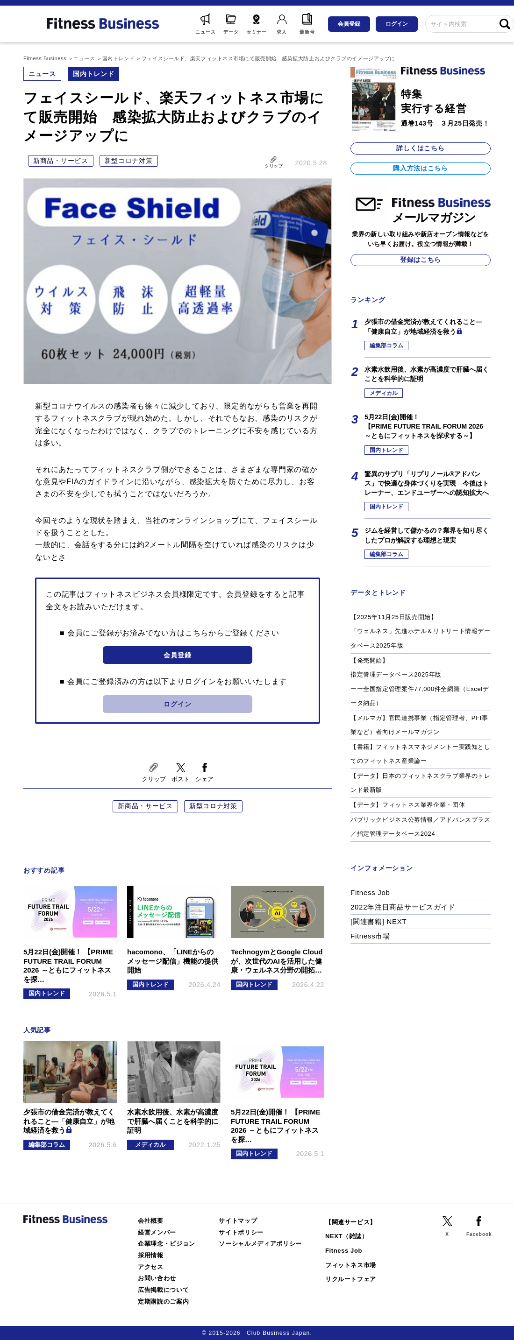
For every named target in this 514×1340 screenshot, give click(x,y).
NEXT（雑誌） (346, 1236)
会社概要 (151, 1220)
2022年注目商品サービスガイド (403, 907)
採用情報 (151, 1255)
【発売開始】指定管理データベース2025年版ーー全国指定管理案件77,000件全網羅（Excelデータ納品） (419, 682)
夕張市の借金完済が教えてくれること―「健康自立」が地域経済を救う (423, 326)
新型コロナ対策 (129, 160)
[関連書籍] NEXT (378, 921)
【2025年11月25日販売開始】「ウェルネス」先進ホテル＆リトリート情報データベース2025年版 (420, 631)
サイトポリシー (241, 1232)
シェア (204, 779)
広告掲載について (163, 1289)
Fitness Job (370, 892)
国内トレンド (93, 74)
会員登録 (349, 24)
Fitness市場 (370, 936)
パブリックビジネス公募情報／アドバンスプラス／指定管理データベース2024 (420, 827)
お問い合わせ (157, 1278)
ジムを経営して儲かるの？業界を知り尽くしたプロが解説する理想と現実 (426, 535)
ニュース (42, 74)
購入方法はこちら (420, 168)
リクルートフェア (350, 1279)
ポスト (180, 779)
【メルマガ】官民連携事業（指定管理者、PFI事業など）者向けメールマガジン (419, 725)
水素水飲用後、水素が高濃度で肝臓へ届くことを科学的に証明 (426, 374)
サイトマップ (238, 1220)
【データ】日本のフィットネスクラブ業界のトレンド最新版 (420, 783)
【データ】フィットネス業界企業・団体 (407, 804)
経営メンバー (157, 1232)
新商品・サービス (60, 160)
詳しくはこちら (420, 148)
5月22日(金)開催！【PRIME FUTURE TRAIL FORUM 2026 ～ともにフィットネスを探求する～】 (423, 426)
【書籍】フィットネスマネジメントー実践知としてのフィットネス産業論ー (420, 754)
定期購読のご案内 (163, 1301)
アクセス (151, 1266)
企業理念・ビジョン (166, 1243)
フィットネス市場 (350, 1265)
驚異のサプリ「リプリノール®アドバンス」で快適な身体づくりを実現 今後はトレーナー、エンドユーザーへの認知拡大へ (426, 483)
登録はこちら (420, 259)
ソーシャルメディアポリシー (260, 1243)
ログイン (397, 24)
